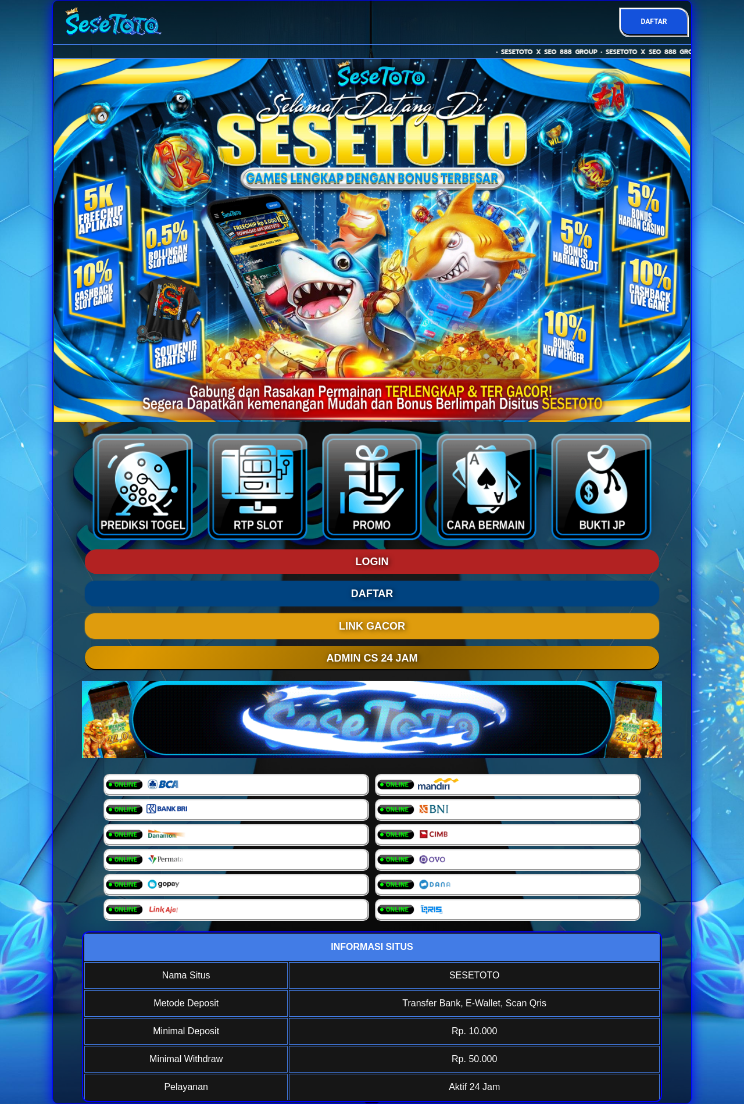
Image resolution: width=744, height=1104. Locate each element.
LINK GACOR (372, 626)
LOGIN (372, 561)
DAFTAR (654, 21)
